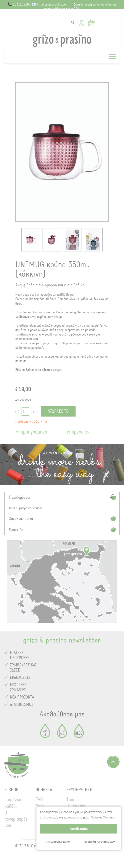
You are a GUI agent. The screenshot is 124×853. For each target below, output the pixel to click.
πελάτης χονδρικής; (31, 421)
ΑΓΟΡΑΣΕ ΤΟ (58, 411)
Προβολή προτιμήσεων (99, 841)
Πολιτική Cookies (102, 817)
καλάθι (10, 806)
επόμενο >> (78, 431)
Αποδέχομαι (79, 828)
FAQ (39, 800)
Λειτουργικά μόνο (58, 841)
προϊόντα (12, 800)
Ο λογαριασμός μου (16, 819)
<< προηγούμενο (31, 431)
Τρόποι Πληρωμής (75, 803)
